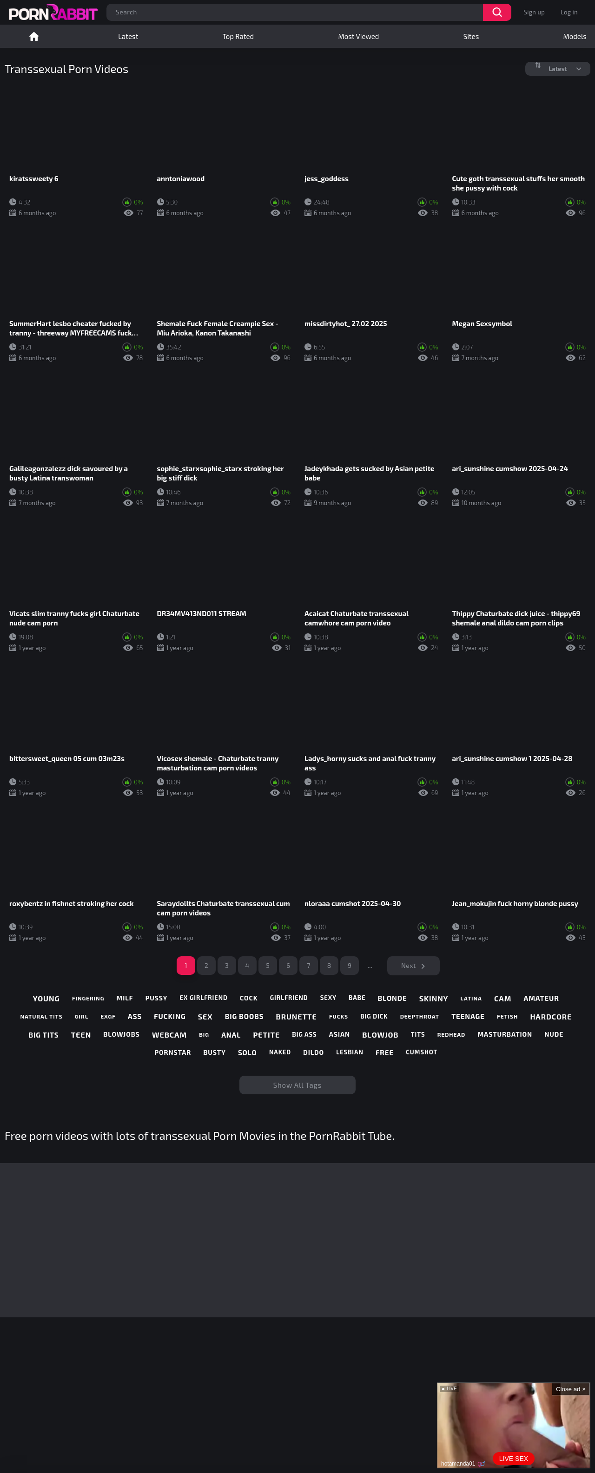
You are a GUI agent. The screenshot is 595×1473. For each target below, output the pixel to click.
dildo (313, 1052)
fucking (169, 1016)
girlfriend (289, 997)
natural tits (41, 1016)
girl (81, 1016)
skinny (434, 998)
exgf (107, 1016)
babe (357, 997)
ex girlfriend (204, 997)
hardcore (551, 1016)
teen (81, 1034)
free (385, 1052)
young (46, 998)
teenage (468, 1016)
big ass (304, 1034)
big (204, 1034)
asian (339, 1034)
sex (205, 1016)
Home (34, 36)
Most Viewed (358, 36)
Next (408, 965)
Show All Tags (297, 1085)
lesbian (349, 1052)
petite (266, 1034)
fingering (88, 998)
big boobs (244, 1016)
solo (247, 1052)
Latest (128, 36)
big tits (44, 1035)
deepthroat (419, 1016)
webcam (169, 1034)
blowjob (380, 1034)
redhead (451, 1034)
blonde (392, 998)
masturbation (504, 1034)
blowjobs (121, 1034)
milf (125, 998)
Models (575, 36)
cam (502, 998)
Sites (471, 36)
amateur (541, 998)
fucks (338, 1016)
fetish (507, 1016)
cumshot (421, 1052)
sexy (328, 997)
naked (280, 1052)
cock (249, 998)
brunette (296, 1016)
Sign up (534, 12)
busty (214, 1052)
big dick (374, 1016)
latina (471, 998)
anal (231, 1035)
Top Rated (238, 36)
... (370, 965)
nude (553, 1034)
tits (418, 1034)
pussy (156, 998)
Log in (569, 12)
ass (135, 1016)
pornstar (172, 1052)
